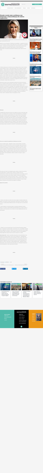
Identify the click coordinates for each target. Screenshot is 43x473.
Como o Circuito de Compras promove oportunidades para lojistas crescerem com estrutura (15, 293)
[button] (2, 269)
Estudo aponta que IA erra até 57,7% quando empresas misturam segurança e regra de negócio (5, 293)
